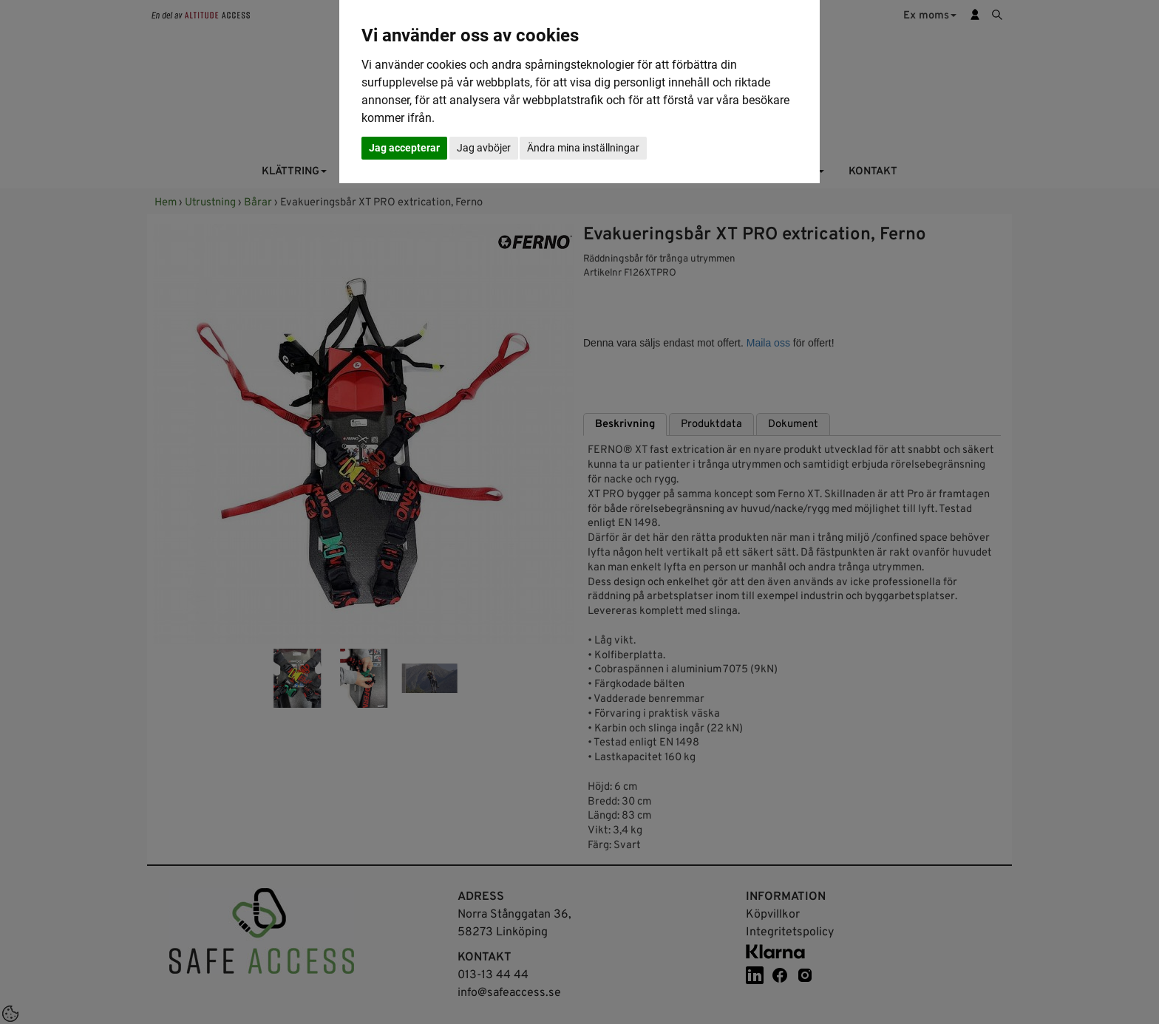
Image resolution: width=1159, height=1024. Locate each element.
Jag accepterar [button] (404, 148)
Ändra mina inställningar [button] (583, 148)
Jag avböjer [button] (484, 148)
